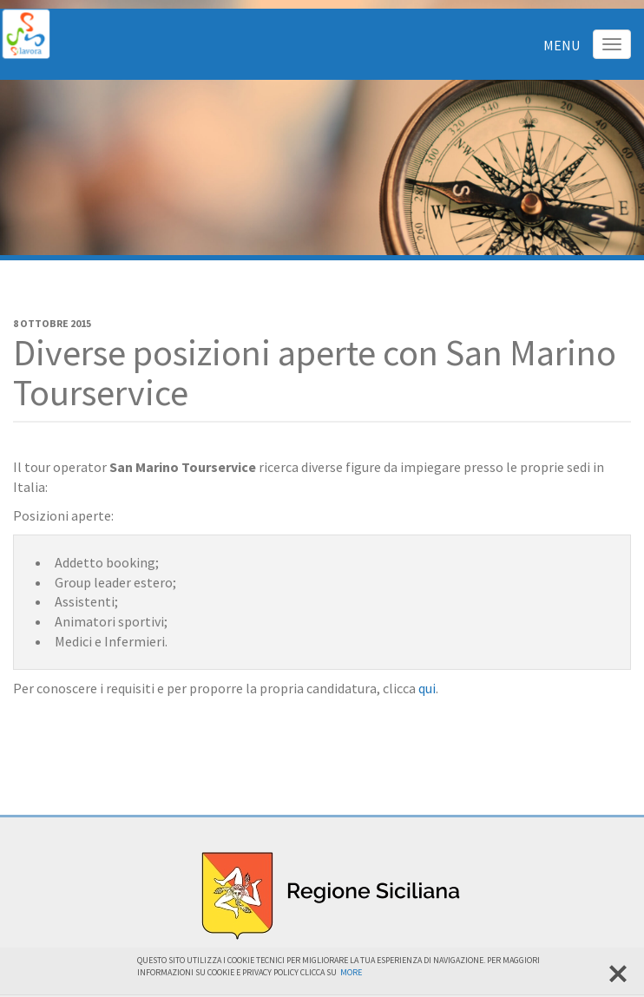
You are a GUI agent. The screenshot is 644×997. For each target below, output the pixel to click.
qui (427, 688)
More (351, 972)
